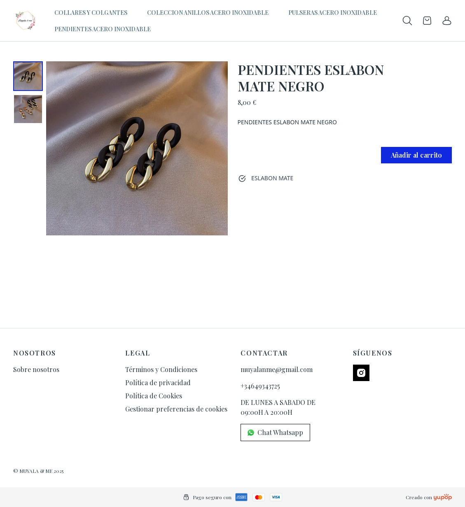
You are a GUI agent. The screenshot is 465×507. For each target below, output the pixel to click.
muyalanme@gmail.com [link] (277, 369)
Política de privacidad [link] (158, 382)
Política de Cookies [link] (153, 395)
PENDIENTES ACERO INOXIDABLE (102, 29)
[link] (447, 21)
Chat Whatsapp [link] (275, 432)
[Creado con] (443, 497)
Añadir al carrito (416, 155)
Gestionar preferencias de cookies (176, 409)
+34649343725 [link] (260, 385)
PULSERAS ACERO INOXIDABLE (332, 12)
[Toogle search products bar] (407, 21)
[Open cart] (427, 21)
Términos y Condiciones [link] (161, 369)
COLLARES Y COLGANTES (90, 12)
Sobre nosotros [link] (36, 369)
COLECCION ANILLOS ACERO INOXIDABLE (208, 12)
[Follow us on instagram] (361, 373)
